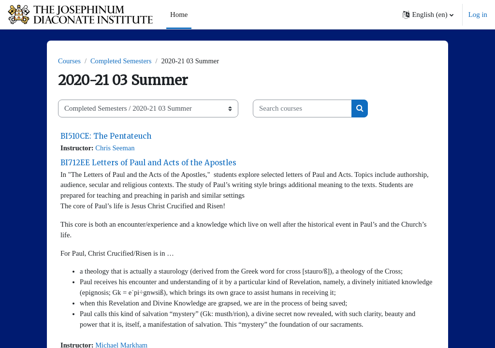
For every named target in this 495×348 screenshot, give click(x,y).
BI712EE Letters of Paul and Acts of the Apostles (148, 163)
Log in (477, 14)
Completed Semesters (122, 61)
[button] (428, 14)
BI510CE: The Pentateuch (105, 136)
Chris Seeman (116, 148)
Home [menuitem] (179, 14)
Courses (69, 61)
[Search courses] (302, 108)
